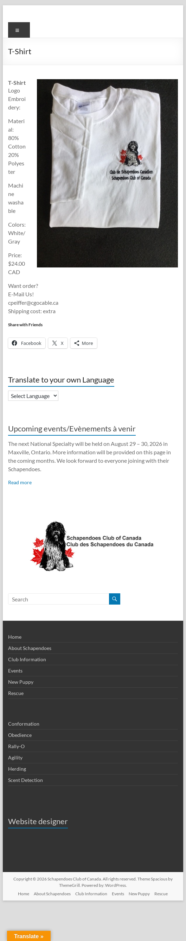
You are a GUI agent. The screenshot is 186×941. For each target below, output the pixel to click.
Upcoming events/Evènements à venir (72, 428)
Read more (20, 482)
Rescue (16, 693)
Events (15, 671)
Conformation (23, 724)
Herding (17, 769)
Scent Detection (25, 780)
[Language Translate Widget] (33, 396)
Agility (15, 757)
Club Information (27, 659)
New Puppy (20, 682)
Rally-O (16, 746)
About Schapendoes (29, 648)
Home (14, 637)
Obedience (20, 735)
